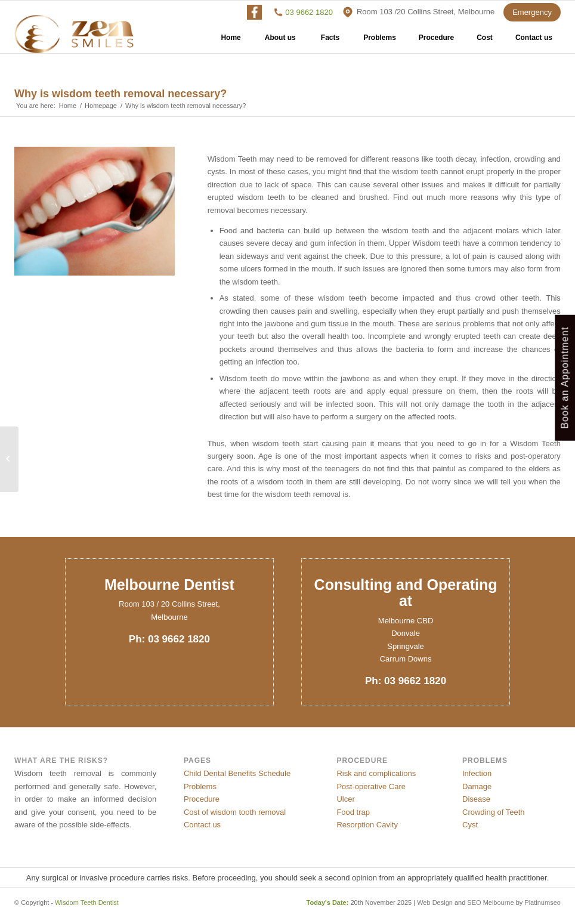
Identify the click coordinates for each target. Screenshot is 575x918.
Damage (476, 786)
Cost (484, 41)
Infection (476, 773)
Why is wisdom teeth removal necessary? (120, 94)
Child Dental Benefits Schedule (237, 773)
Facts (330, 41)
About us (280, 41)
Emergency (532, 12)
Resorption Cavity (367, 824)
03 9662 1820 (309, 12)
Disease (476, 799)
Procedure (436, 41)
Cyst (470, 824)
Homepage (101, 105)
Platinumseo (542, 902)
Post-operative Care (371, 786)
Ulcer (345, 799)
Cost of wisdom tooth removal (235, 812)
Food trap (353, 812)
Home (230, 41)
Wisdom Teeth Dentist (87, 902)
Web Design (435, 902)
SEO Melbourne (490, 902)
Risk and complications (376, 773)
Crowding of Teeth (493, 812)
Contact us (534, 41)
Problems (379, 41)
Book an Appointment (564, 377)
